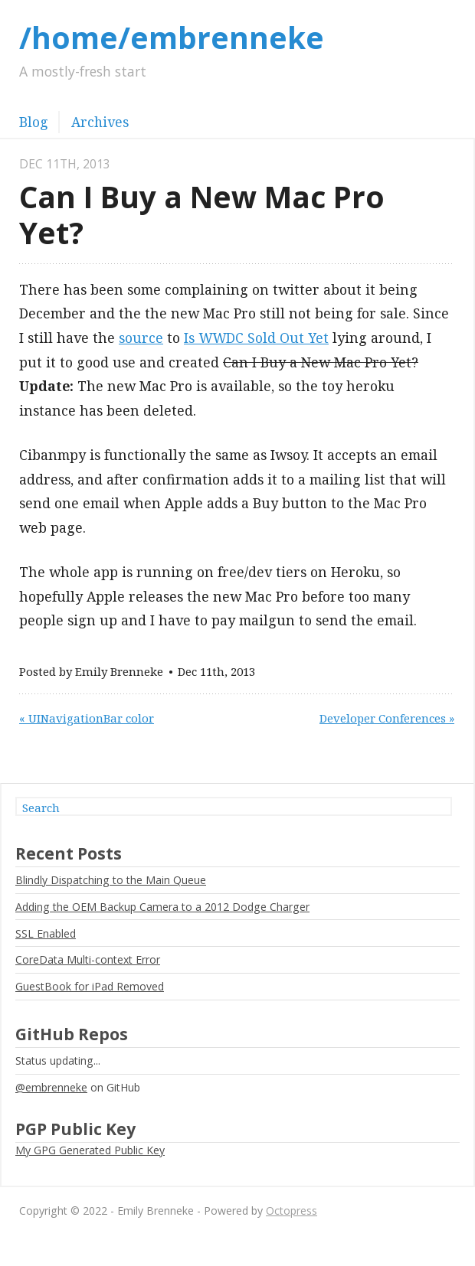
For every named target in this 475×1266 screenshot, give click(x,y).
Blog (33, 122)
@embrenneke (51, 1087)
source (141, 337)
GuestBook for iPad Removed (89, 986)
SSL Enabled (45, 933)
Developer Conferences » (386, 718)
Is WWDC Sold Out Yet (256, 337)
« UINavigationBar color (86, 718)
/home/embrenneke (171, 37)
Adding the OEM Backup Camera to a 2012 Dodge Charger (162, 906)
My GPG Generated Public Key (90, 1150)
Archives (100, 122)
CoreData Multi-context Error (87, 959)
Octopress (291, 1210)
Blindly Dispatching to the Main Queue (110, 880)
